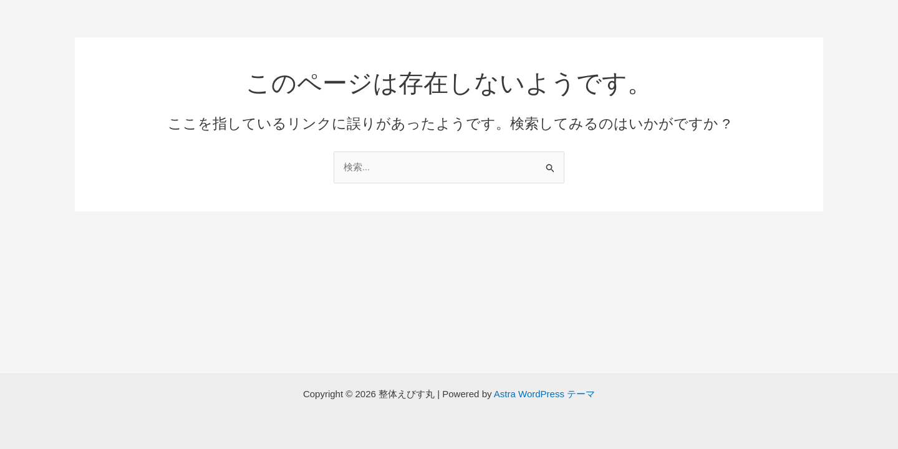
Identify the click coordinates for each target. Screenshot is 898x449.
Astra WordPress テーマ (544, 394)
